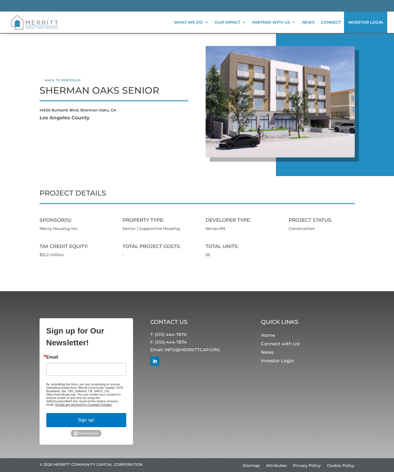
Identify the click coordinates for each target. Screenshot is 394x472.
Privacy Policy (307, 466)
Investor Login (365, 22)
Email (52, 357)
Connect (331, 22)
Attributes (276, 466)
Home (268, 335)
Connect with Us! (280, 344)
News (308, 22)
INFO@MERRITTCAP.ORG (192, 349)
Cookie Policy (340, 466)
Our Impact (227, 22)
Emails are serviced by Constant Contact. (83, 404)
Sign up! (86, 420)
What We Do (188, 22)
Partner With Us (271, 22)
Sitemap (251, 466)
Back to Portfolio (62, 80)
